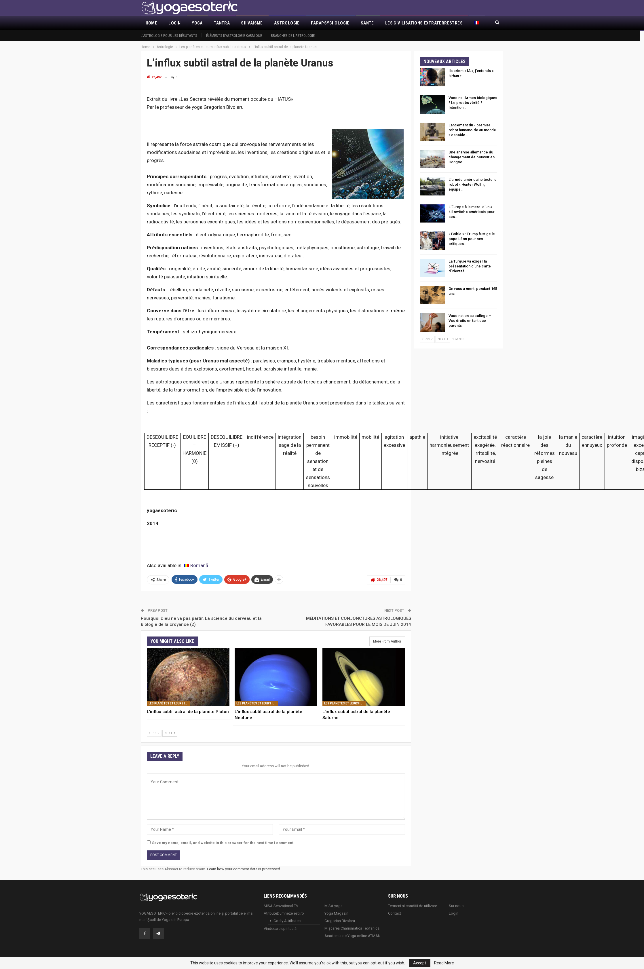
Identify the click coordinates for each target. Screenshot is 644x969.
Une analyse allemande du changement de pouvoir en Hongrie (472, 157)
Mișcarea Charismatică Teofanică (351, 928)
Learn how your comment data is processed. (244, 869)
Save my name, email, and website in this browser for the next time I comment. (223, 842)
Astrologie (287, 23)
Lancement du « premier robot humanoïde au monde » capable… (472, 130)
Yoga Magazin (336, 913)
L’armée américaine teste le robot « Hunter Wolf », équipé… (473, 184)
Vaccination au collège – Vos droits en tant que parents (470, 321)
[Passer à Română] (196, 565)
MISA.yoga (333, 905)
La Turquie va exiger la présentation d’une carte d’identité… (470, 266)
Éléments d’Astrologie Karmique (234, 35)
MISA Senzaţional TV (281, 905)
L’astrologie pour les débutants (169, 35)
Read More (444, 963)
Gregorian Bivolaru (339, 920)
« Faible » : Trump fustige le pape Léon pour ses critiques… (472, 239)
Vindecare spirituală (280, 928)
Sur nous (456, 905)
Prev (154, 733)
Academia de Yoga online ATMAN (352, 935)
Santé (367, 23)
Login (174, 23)
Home (151, 23)
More (391, 23)
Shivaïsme (252, 23)
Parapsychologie (330, 23)
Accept (419, 963)
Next (169, 733)
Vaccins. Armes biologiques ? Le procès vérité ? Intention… (473, 103)
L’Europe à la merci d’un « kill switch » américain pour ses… (472, 212)
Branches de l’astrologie (293, 35)
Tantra (222, 23)
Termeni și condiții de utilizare (412, 905)
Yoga (197, 23)
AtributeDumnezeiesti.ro (284, 913)
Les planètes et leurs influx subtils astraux (169, 703)
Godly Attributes (287, 920)
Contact (394, 913)
